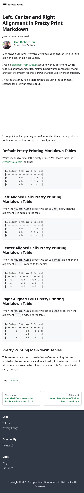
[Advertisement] (42, 110)
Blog (5, 463)
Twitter (7, 445)
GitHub (7, 468)
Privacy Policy (10, 428)
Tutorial (6, 423)
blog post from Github (24, 64)
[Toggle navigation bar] (4, 4)
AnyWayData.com (12, 162)
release (14, 380)
